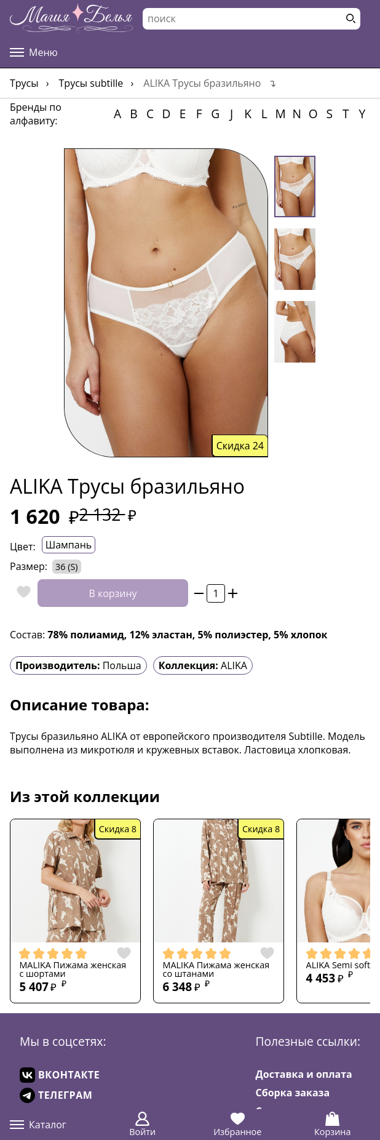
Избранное (237, 1125)
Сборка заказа (293, 1092)
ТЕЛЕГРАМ (56, 1095)
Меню (34, 52)
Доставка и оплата (304, 1074)
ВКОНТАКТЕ (60, 1075)
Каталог (38, 1124)
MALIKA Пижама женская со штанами (216, 970)
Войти (142, 1125)
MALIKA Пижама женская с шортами (72, 970)
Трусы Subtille (91, 83)
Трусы (24, 83)
